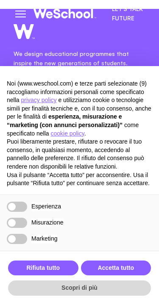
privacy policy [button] (38, 100)
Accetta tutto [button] (116, 267)
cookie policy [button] (67, 133)
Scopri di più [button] (79, 287)
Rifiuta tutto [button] (43, 267)
